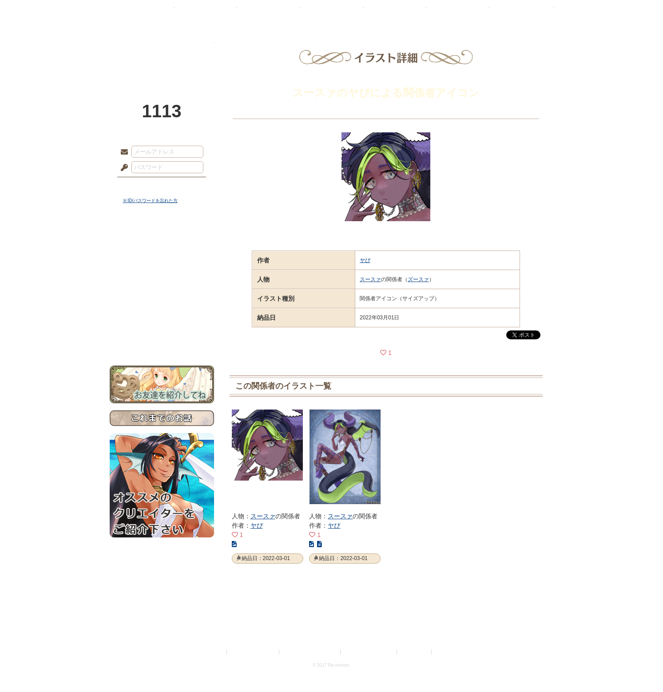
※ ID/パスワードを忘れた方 (150, 200)
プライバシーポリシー (253, 652)
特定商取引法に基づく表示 (310, 652)
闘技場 (521, 11)
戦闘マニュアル (162, 308)
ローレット (268, 11)
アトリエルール (162, 297)
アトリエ (331, 11)
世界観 (162, 242)
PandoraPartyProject (162, 49)
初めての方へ (162, 322)
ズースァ (418, 279)
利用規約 (214, 652)
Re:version (446, 652)
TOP (142, 11)
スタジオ (394, 11)
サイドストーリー (162, 258)
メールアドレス (122, 152)
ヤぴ (365, 260)
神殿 (205, 11)
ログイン (140, 186)
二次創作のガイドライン (369, 652)
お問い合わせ (162, 338)
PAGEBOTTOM (640, 667)
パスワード (122, 168)
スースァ (370, 279)
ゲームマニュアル (162, 273)
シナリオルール (162, 286)
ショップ (457, 11)
